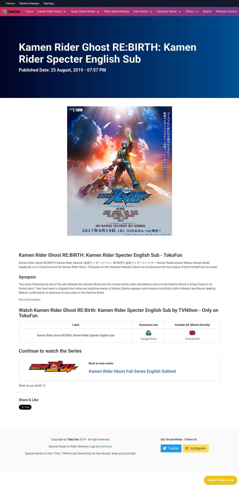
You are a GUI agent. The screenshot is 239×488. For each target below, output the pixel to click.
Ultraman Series (167, 11)
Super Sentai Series (83, 11)
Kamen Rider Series (50, 11)
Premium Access (226, 11)
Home (29, 11)
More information (29, 299)
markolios (106, 446)
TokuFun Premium (29, 3)
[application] (220, 481)
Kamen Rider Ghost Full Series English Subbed (132, 371)
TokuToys (48, 3)
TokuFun (10, 3)
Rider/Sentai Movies (116, 11)
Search (207, 11)
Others (190, 11)
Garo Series (140, 11)
